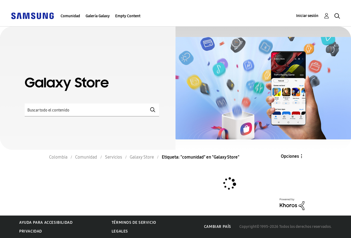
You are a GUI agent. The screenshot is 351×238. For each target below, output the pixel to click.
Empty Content (127, 16)
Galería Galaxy (98, 16)
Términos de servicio (134, 222)
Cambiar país (217, 226)
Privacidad (30, 231)
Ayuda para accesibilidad (45, 222)
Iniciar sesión (307, 15)
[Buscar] (92, 110)
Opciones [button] (290, 156)
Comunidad (70, 16)
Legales (120, 231)
